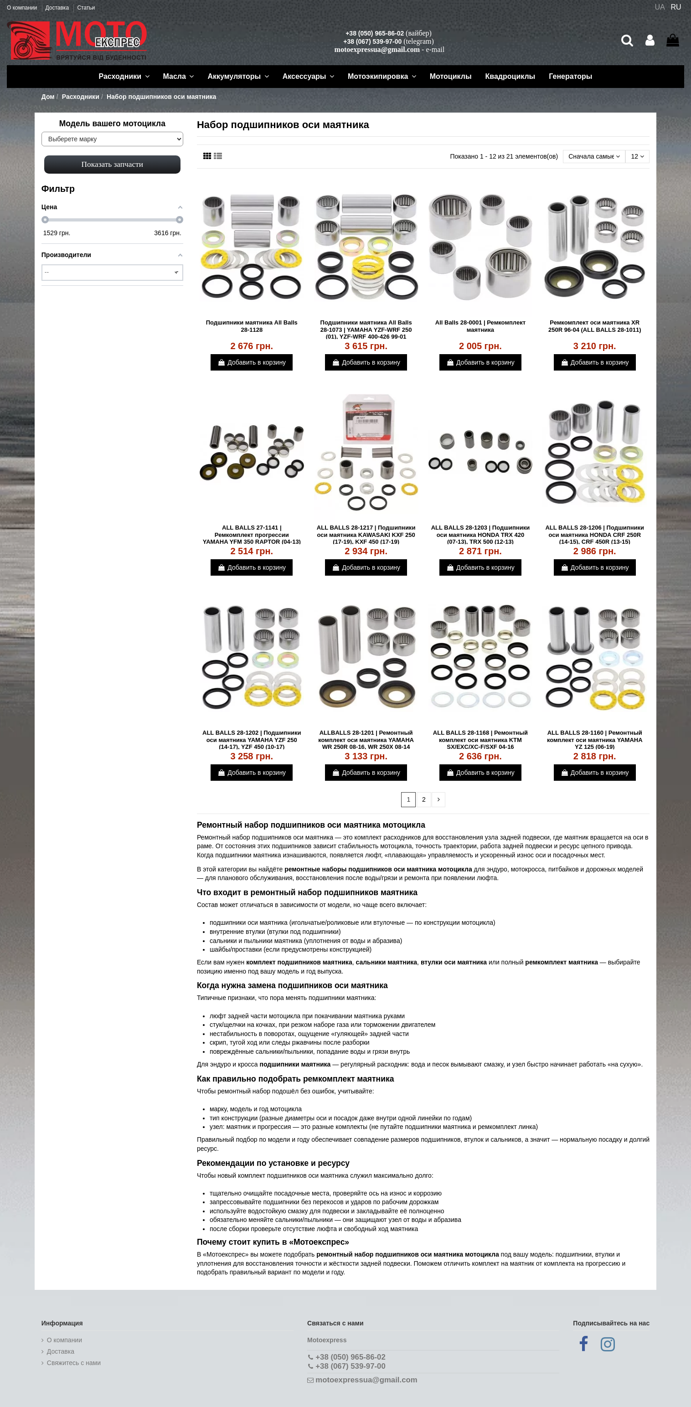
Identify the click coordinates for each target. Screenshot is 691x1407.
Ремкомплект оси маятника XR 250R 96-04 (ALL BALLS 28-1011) (594, 326)
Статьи (86, 8)
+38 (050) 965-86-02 (375, 33)
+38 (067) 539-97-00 (372, 41)
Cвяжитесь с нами (74, 1362)
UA (660, 7)
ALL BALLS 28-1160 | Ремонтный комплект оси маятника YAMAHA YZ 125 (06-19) (595, 739)
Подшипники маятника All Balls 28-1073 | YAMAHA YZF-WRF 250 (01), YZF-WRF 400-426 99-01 (366, 329)
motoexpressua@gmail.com (377, 49)
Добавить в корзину (251, 362)
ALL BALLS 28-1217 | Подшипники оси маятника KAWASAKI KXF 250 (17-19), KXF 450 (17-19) (366, 534)
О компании (23, 8)
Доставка (58, 8)
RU (676, 7)
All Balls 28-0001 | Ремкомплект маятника (480, 326)
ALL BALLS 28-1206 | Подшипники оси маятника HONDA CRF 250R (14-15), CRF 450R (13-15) (594, 534)
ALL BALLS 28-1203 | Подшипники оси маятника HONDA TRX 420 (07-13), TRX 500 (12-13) (480, 534)
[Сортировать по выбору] (594, 156)
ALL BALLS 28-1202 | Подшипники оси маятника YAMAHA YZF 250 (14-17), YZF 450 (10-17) (251, 739)
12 (637, 156)
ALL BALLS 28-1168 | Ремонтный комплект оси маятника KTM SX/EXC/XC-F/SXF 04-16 (480, 739)
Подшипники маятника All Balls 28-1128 (252, 326)
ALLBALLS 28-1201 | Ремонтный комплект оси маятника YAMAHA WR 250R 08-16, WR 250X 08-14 (366, 739)
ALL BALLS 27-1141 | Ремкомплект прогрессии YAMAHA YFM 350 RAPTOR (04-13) (252, 534)
